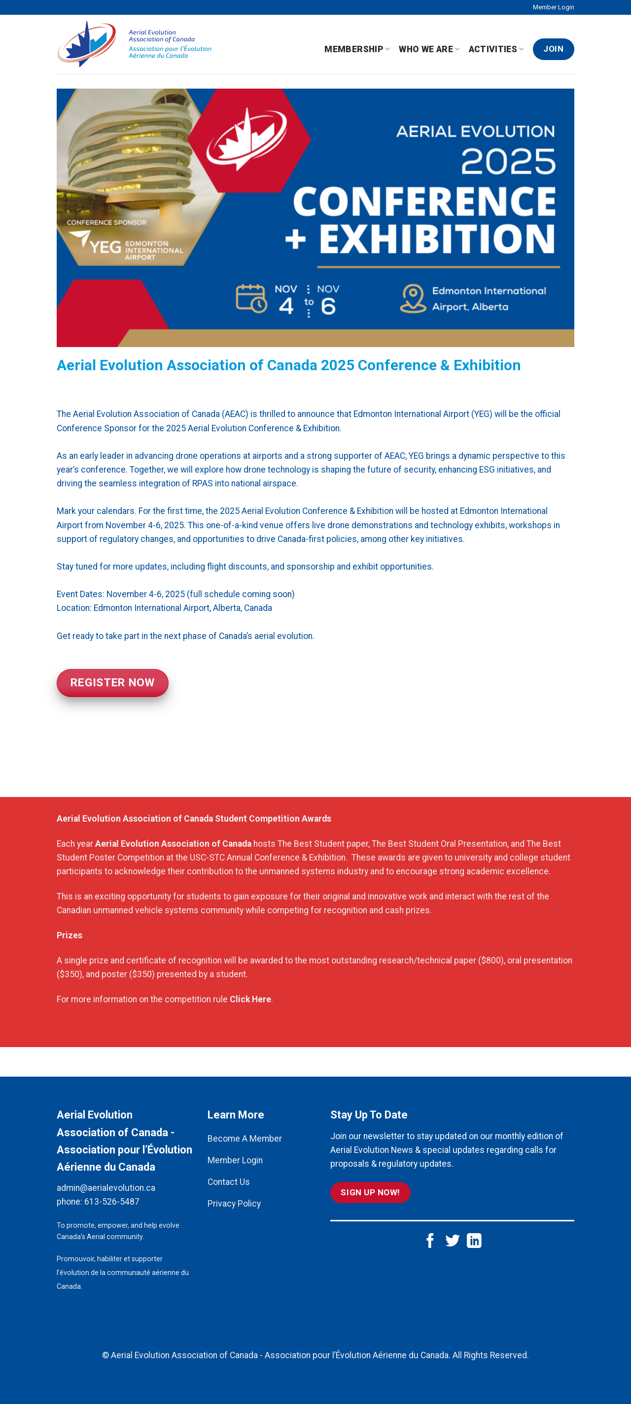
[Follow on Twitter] (452, 1242)
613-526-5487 (112, 1202)
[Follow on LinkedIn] (474, 1242)
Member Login (553, 7)
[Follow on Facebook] (430, 1242)
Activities (496, 49)
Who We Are (429, 49)
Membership (357, 49)
